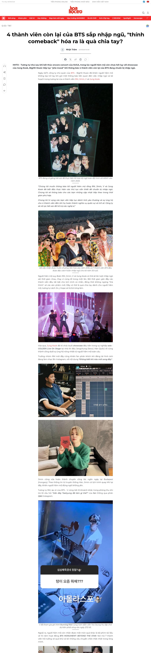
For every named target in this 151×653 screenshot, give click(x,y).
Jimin (81, 79)
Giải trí (32, 18)
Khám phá (22, 18)
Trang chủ (3, 18)
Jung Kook (95, 79)
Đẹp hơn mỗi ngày (56, 18)
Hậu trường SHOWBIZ (76, 18)
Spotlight (127, 18)
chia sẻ (65, 59)
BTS (73, 73)
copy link (75, 59)
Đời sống (11, 18)
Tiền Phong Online (59, 2)
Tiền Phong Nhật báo (79, 2)
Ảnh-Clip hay (104, 18)
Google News (147, 26)
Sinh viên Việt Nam (100, 2)
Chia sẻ (4, 72)
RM (76, 79)
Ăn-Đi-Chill (92, 18)
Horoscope (138, 18)
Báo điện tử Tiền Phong (75, 9)
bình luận (85, 59)
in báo (80, 59)
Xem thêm (147, 18)
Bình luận (4, 84)
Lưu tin (4, 78)
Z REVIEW (116, 18)
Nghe (4, 66)
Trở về (4, 90)
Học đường (42, 18)
